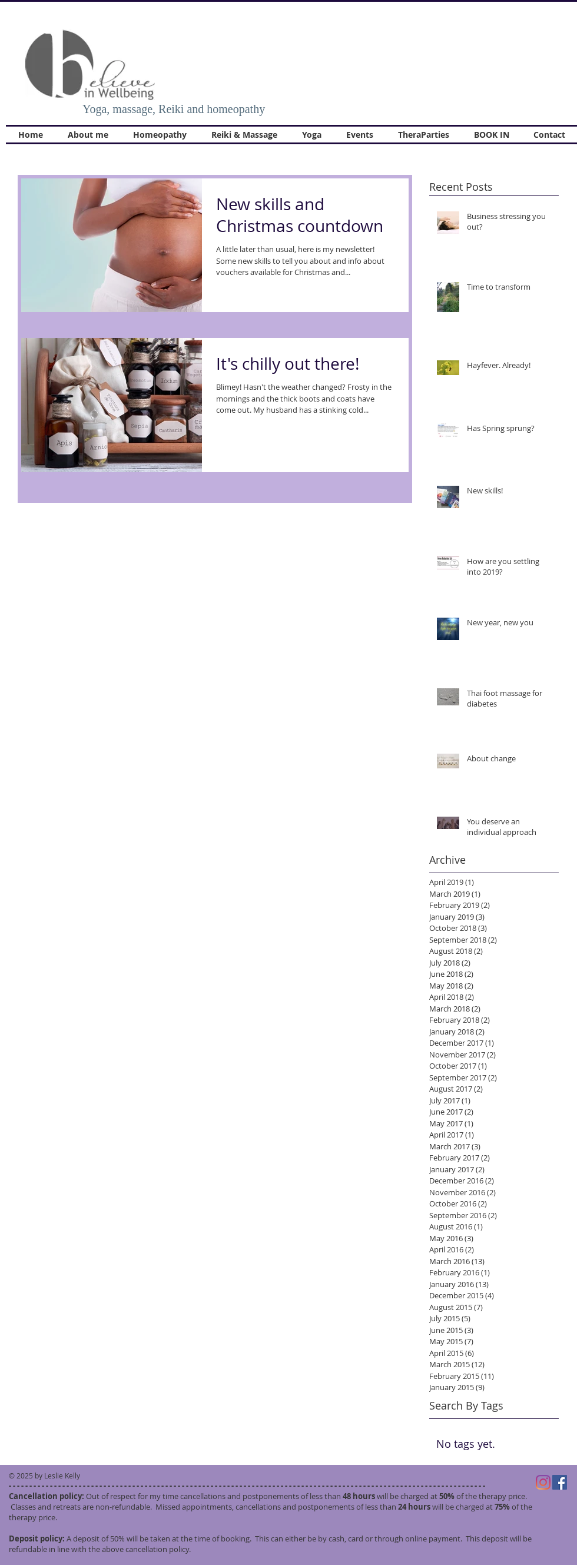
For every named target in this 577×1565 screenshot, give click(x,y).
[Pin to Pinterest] (387, 195)
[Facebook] (559, 1482)
